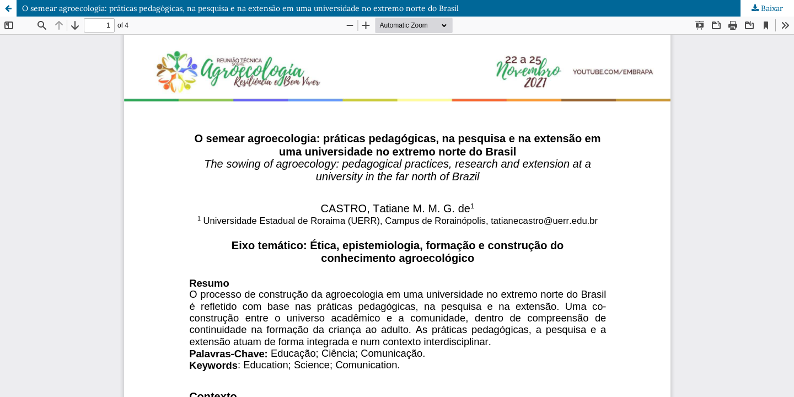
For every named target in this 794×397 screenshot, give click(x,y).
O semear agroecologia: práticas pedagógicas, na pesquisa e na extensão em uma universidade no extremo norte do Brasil (240, 8)
